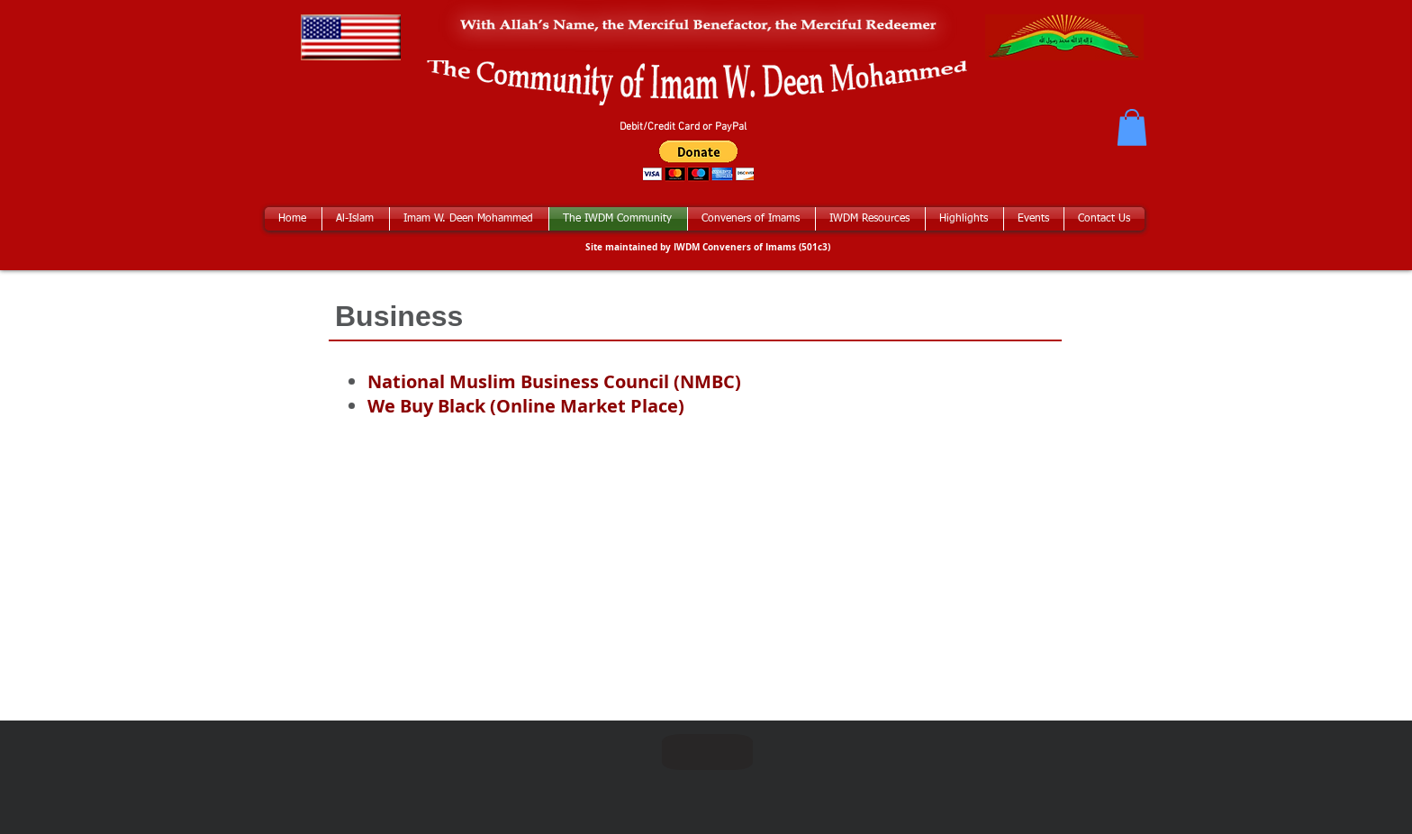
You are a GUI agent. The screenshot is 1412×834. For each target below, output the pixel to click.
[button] (1132, 127)
